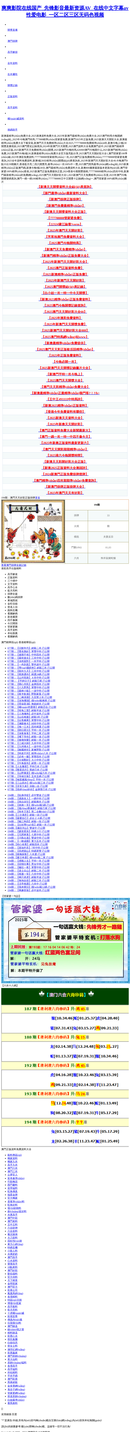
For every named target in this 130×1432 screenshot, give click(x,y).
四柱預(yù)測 (15, 1241)
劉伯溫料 (13, 1273)
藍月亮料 (13, 590)
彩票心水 (13, 1336)
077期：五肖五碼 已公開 (29, 776)
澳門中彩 (13, 1218)
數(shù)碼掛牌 (15, 597)
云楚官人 (13, 1174)
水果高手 (13, 1214)
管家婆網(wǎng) (16, 1393)
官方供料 (13, 1277)
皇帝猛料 (13, 1188)
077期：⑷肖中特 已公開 (29, 723)
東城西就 (13, 600)
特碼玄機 (13, 1247)
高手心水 (13, 587)
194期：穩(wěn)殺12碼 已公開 (31, 887)
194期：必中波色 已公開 (29, 890)
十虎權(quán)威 (16, 1313)
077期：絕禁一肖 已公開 (29, 763)
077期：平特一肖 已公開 (29, 730)
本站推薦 (13, 633)
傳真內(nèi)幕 (15, 1319)
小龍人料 (13, 1250)
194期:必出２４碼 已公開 (29, 818)
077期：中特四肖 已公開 (29, 654)
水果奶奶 (13, 1254)
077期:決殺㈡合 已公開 (28, 786)
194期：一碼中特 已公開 (29, 798)
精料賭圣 (13, 1332)
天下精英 (13, 1280)
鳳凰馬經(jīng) (15, 1293)
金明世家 (13, 1283)
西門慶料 (13, 1185)
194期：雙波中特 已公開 (29, 837)
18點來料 (13, 1267)
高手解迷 (13, 574)
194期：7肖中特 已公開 (28, 847)
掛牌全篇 (13, 594)
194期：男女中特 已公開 (29, 864)
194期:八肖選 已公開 (26, 854)
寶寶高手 (13, 1264)
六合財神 (13, 1227)
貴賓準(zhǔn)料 (16, 1201)
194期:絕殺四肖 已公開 (28, 844)
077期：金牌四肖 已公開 (29, 684)
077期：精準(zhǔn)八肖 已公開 (32, 753)
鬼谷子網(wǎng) (16, 1389)
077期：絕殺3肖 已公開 (28, 717)
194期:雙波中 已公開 (26, 828)
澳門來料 (13, 1221)
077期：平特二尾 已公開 (29, 733)
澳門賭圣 (13, 1326)
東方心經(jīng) (15, 1244)
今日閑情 (13, 623)
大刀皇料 (13, 1237)
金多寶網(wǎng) (16, 1386)
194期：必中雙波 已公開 (29, 795)
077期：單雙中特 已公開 (29, 651)
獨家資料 (13, 1158)
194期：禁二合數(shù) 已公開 (31, 811)
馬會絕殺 (13, 1382)
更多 (37, 497)
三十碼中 (13, 580)
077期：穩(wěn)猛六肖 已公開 (31, 773)
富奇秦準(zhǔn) (16, 1178)
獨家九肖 (13, 1161)
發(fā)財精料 (14, 1208)
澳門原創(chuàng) (17, 1356)
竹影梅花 (13, 1181)
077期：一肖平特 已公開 (29, 661)
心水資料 (13, 1260)
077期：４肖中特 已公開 (29, 677)
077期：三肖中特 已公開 (29, 658)
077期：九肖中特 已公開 (29, 743)
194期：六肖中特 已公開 (29, 874)
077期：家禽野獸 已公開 (29, 749)
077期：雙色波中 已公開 (29, 664)
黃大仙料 (13, 1359)
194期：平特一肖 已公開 (29, 860)
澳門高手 (13, 1257)
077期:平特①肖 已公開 (28, 766)
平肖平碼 (13, 1375)
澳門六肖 (13, 1168)
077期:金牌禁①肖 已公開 (32, 789)
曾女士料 (13, 1346)
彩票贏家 (13, 1352)
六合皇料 (13, 1231)
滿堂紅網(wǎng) (16, 1349)
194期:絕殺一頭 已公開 (28, 815)
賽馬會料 (13, 1403)
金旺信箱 (13, 603)
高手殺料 (13, 1306)
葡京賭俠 (13, 1234)
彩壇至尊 (13, 1316)
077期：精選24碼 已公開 (29, 674)
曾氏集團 (13, 1339)
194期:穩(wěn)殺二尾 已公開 (31, 857)
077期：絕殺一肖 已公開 (29, 740)
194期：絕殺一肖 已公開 (31, 824)
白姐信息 (13, 1342)
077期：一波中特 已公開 (29, 690)
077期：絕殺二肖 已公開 (29, 648)
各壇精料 (13, 1296)
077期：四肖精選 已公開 (29, 726)
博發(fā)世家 (14, 1303)
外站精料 (13, 1372)
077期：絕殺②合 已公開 (32, 707)
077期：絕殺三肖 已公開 (31, 667)
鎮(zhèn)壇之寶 (16, 1329)
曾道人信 (13, 607)
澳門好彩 (13, 1270)
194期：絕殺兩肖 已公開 (29, 801)
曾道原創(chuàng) (17, 1396)
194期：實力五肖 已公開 (29, 841)
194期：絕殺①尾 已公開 (32, 808)
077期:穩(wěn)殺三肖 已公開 (31, 783)
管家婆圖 (13, 626)
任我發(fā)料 (14, 1323)
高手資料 (13, 630)
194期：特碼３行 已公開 (29, 831)
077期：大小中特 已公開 (29, 760)
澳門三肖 (13, 1171)
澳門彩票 (13, 1379)
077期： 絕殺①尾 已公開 (29, 681)
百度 (14, 1414)
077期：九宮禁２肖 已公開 (30, 697)
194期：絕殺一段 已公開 (29, 821)
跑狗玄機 (13, 610)
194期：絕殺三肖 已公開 (29, 880)
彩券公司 (13, 1290)
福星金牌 (13, 1194)
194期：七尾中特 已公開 (29, 834)
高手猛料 (13, 1369)
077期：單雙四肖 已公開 (29, 756)
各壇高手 (13, 1366)
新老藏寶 (13, 616)
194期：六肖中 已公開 (27, 883)
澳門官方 (13, 1287)
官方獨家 (13, 1198)
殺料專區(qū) (15, 1155)
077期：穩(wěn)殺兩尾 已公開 (31, 700)
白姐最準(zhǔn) (16, 1400)
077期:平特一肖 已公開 (31, 779)
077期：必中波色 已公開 (29, 713)
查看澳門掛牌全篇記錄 (13, 565)
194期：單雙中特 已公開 (29, 867)
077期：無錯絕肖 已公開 (29, 703)
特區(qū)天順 (15, 1300)
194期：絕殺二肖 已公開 (29, 870)
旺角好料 (13, 1205)
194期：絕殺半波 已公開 (29, 877)
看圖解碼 (13, 613)
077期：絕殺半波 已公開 (29, 710)
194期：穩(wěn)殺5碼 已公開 (31, 805)
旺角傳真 (13, 1191)
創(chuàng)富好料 (17, 1211)
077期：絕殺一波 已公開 (29, 736)
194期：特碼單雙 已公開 (29, 851)
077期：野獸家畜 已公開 (29, 694)
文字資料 (13, 584)
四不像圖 (13, 620)
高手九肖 (13, 1165)
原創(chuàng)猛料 (17, 1362)
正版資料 (13, 577)
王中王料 (13, 1224)
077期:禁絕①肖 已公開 (28, 769)
